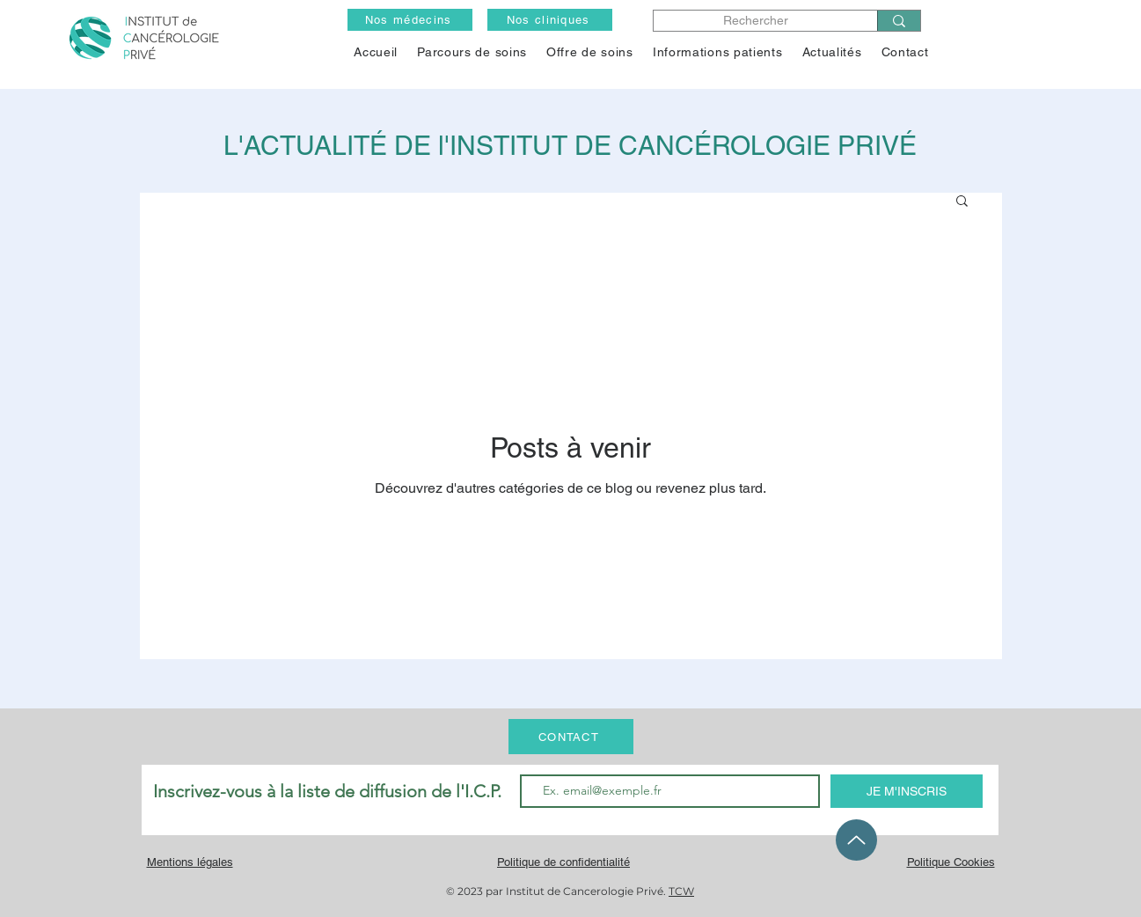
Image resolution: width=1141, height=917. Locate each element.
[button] (590, 52)
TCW (681, 891)
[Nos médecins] (409, 20)
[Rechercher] (755, 21)
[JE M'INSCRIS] (906, 791)
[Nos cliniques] (549, 20)
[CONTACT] (570, 736)
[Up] (856, 840)
